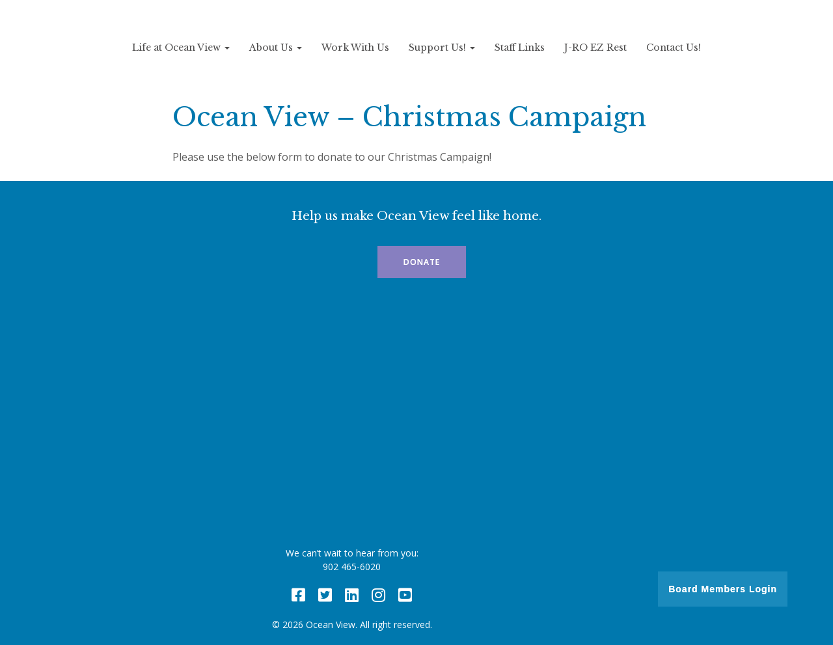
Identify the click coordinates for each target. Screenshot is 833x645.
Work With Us (355, 47)
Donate (421, 262)
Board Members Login (722, 589)
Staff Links (520, 47)
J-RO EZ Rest (595, 47)
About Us (275, 47)
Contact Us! (673, 47)
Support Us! (442, 47)
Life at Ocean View (181, 47)
